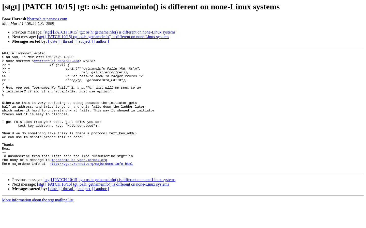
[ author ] (101, 41)
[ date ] (53, 41)
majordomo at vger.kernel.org (79, 182)
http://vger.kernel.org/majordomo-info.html (91, 186)
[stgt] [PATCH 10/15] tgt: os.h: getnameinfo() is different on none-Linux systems (109, 32)
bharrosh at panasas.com (47, 19)
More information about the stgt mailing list (37, 223)
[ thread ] (67, 41)
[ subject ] (85, 41)
